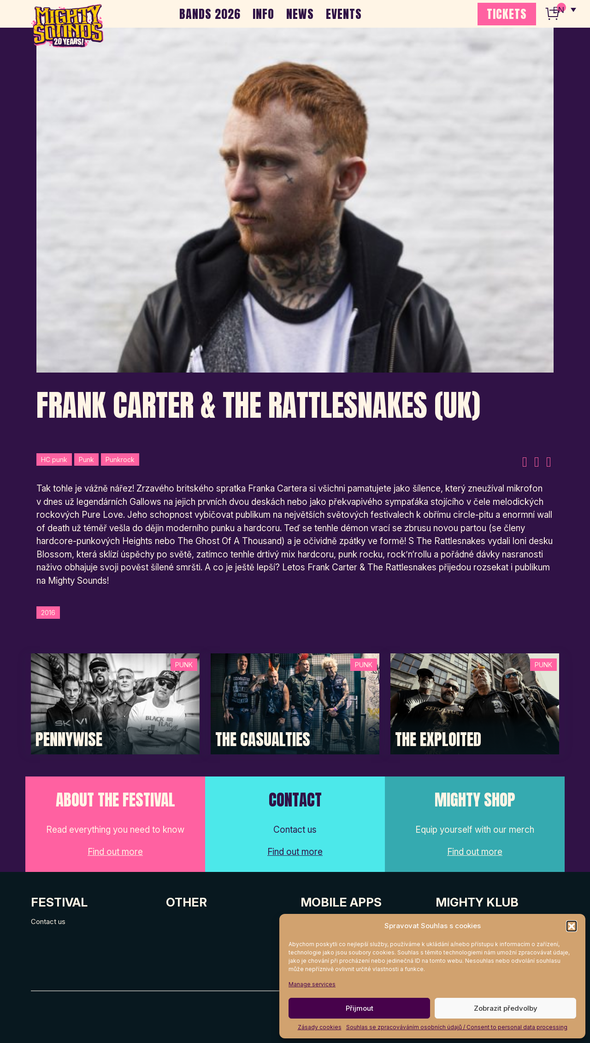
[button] (571, 925)
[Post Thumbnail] (115, 703)
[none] (564, 9)
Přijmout (359, 1008)
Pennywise (68, 739)
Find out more (115, 852)
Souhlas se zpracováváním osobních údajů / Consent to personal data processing (456, 1027)
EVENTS (344, 14)
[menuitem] (564, 9)
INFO (263, 14)
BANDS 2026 (210, 14)
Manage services (312, 984)
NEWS (300, 14)
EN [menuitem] (557, 9)
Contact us (48, 921)
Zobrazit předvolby (505, 1008)
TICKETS (507, 14)
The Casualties (262, 739)
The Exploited (438, 739)
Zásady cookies (320, 1027)
